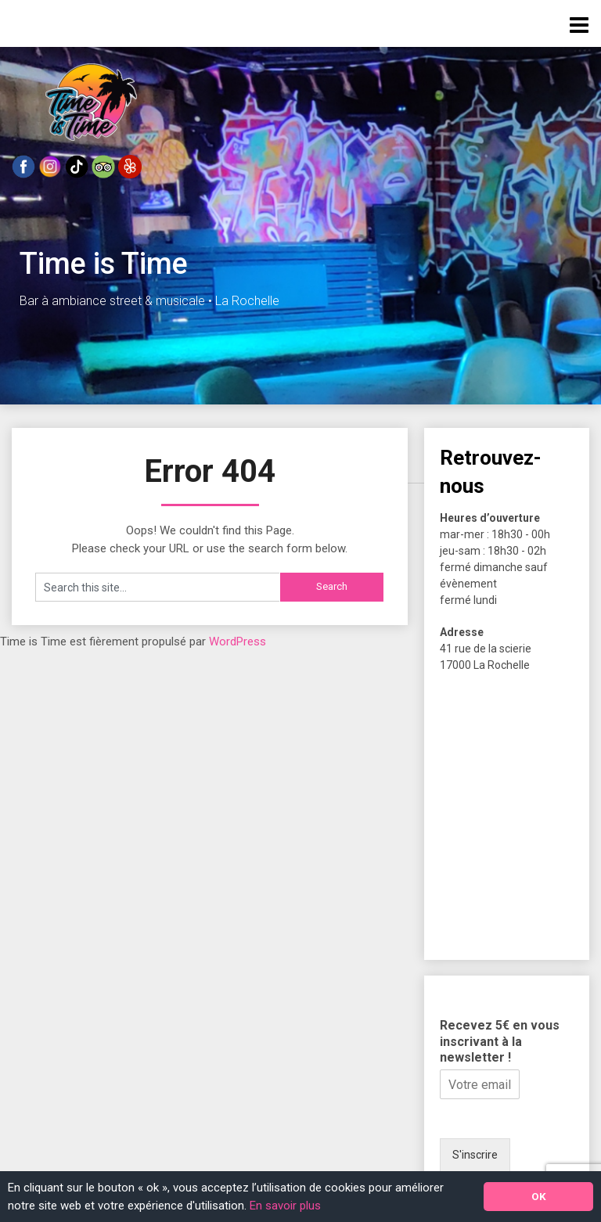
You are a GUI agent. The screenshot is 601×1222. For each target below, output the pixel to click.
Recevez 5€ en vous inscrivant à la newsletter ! (500, 1042)
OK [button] (538, 1196)
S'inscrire (475, 1154)
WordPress (237, 641)
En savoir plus (285, 1206)
